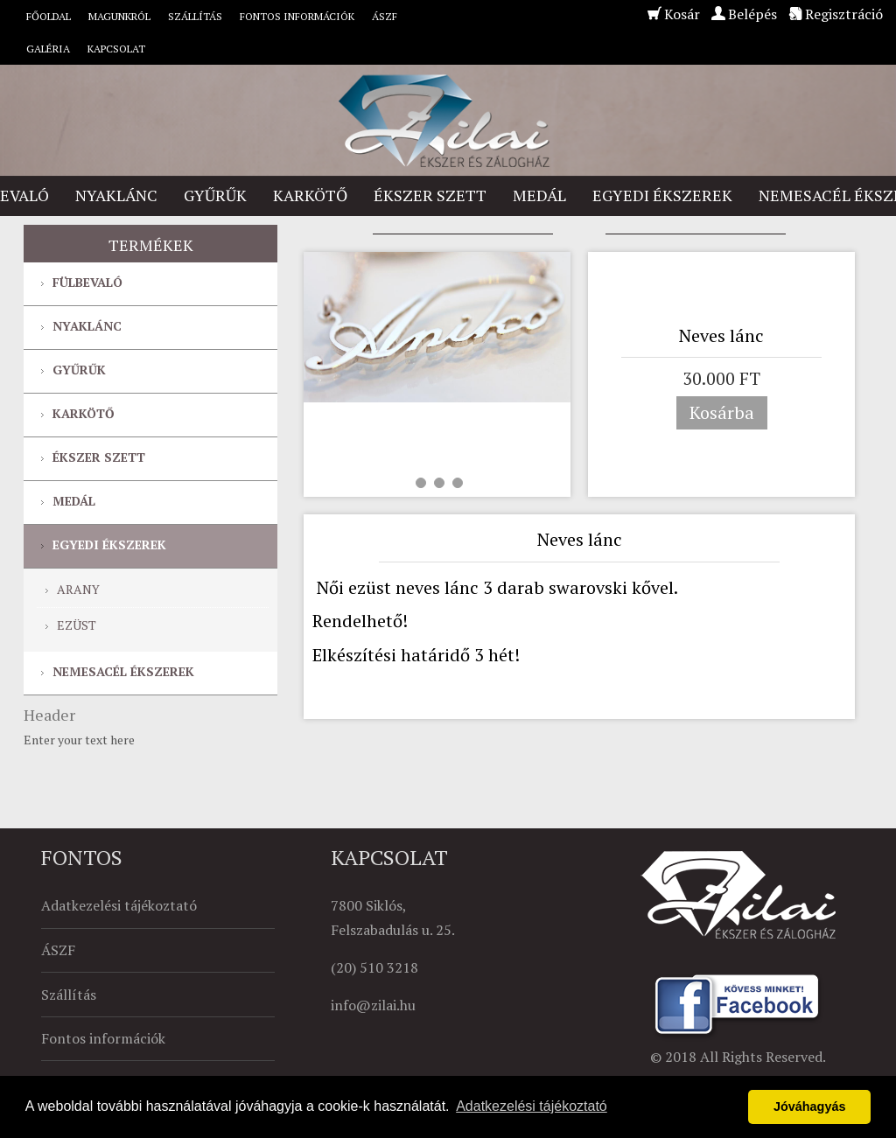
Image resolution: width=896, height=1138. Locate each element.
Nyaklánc (116, 195)
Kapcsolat (116, 48)
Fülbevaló (87, 282)
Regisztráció (844, 14)
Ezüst (76, 625)
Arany (78, 589)
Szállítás (195, 16)
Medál (539, 195)
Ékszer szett (430, 195)
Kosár (682, 14)
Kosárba (722, 412)
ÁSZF (384, 16)
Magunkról (119, 16)
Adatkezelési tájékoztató (119, 905)
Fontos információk (297, 16)
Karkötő (310, 195)
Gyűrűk (215, 195)
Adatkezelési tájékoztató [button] (531, 1106)
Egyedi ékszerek (662, 195)
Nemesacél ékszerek (123, 671)
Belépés (752, 14)
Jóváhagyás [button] (809, 1107)
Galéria (48, 48)
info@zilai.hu (373, 1005)
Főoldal (48, 16)
